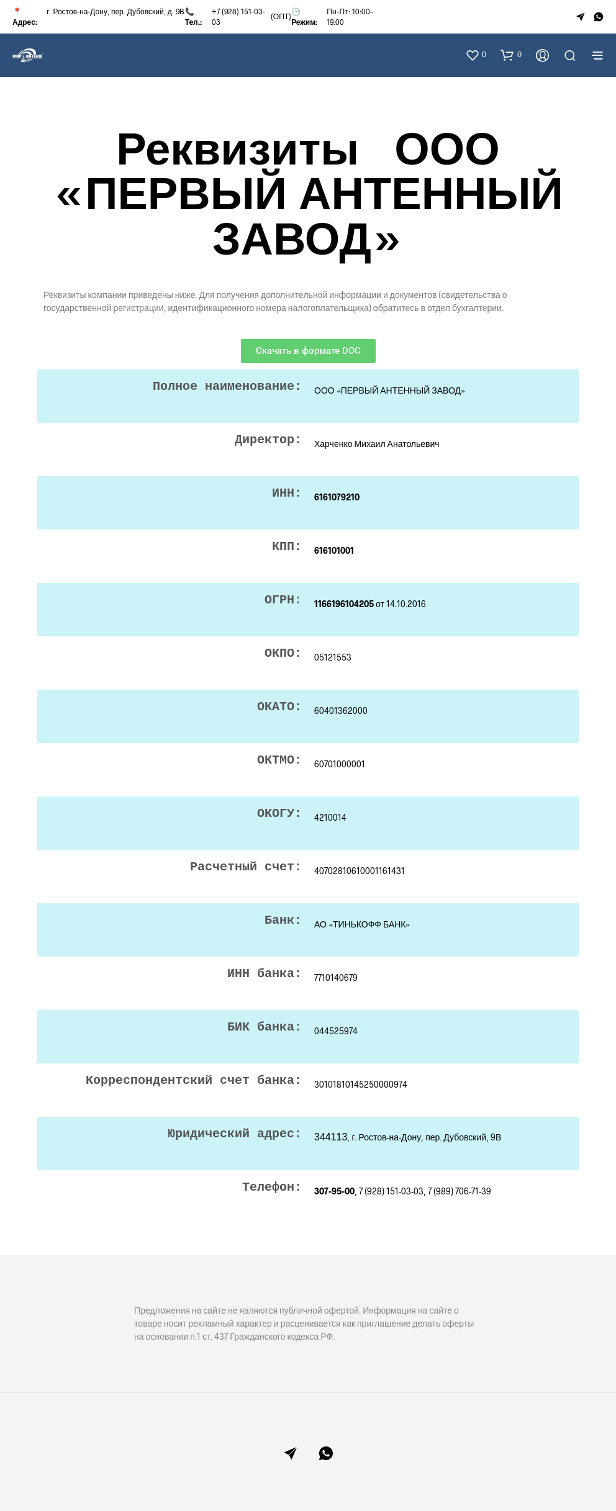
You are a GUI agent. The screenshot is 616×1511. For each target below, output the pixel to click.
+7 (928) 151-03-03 (238, 16)
